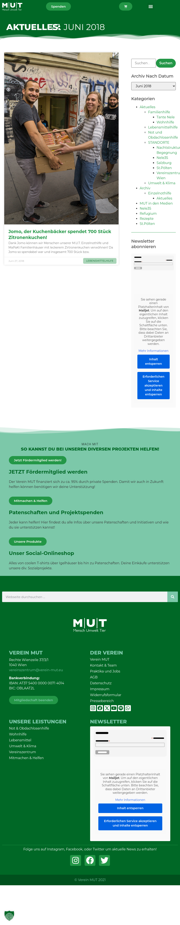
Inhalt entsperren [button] (153, 361)
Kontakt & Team (103, 665)
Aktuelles (147, 107)
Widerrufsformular (106, 695)
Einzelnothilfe (159, 193)
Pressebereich (102, 701)
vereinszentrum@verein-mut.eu (36, 670)
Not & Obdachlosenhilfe (29, 728)
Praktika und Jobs (105, 671)
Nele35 (162, 158)
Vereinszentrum (22, 752)
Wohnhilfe (165, 122)
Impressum (100, 689)
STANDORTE (158, 143)
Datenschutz (101, 683)
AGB (94, 677)
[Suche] (172, 597)
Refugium (148, 214)
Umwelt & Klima (161, 183)
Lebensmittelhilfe (163, 127)
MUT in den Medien (156, 203)
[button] (150, 6)
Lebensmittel (20, 740)
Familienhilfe (159, 112)
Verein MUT (100, 659)
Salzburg (164, 163)
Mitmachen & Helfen (26, 758)
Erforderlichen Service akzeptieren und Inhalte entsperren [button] (153, 385)
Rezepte (147, 219)
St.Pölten (164, 168)
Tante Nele (166, 117)
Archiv (145, 188)
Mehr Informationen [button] (154, 351)
